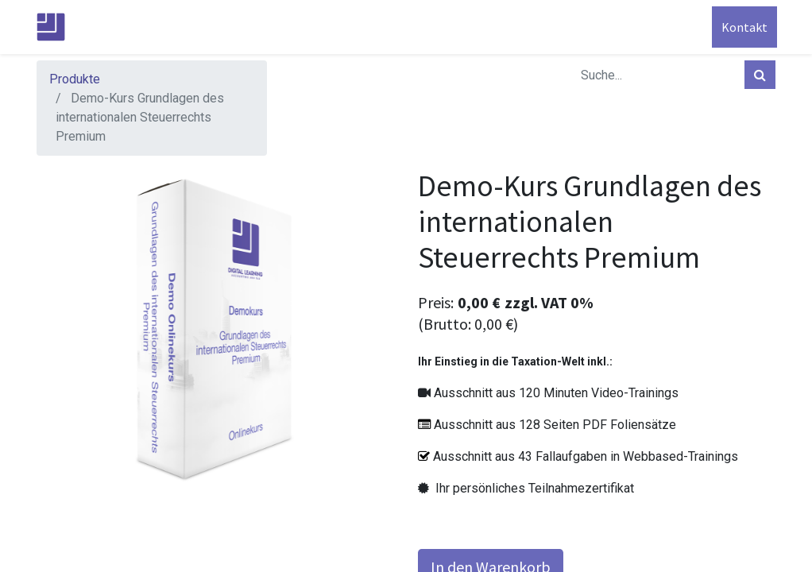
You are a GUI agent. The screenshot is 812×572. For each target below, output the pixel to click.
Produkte (74, 79)
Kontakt (743, 27)
